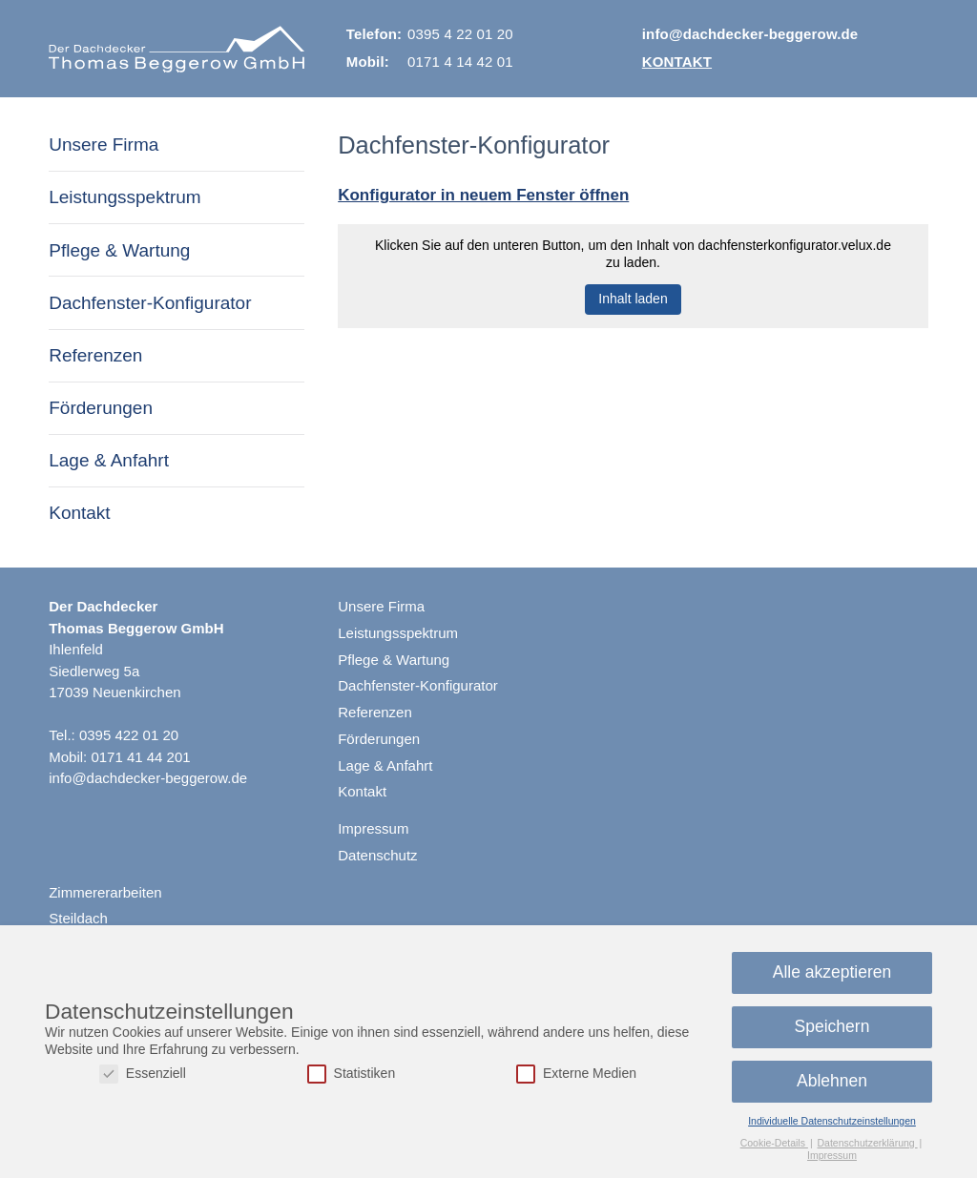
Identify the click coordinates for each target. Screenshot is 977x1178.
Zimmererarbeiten (105, 892)
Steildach (78, 918)
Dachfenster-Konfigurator (150, 303)
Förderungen (101, 408)
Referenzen (95, 355)
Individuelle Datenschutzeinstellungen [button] (832, 1120)
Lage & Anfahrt (109, 460)
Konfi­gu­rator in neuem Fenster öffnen (483, 195)
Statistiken (351, 1073)
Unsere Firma (103, 144)
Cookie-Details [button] (774, 1142)
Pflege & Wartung (119, 250)
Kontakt (677, 61)
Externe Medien (576, 1073)
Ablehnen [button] (832, 1080)
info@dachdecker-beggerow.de (750, 34)
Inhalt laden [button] (632, 298)
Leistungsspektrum (124, 197)
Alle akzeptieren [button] (832, 972)
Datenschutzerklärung (868, 1142)
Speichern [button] (832, 1026)
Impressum (373, 828)
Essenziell (142, 1073)
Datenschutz (377, 855)
